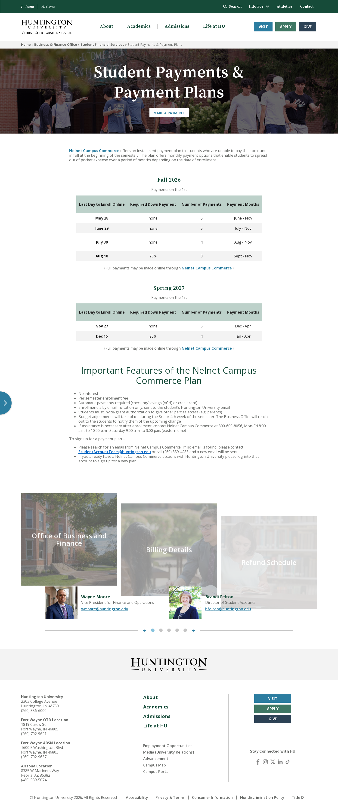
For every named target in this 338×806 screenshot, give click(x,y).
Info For (259, 6)
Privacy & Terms (170, 796)
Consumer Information (212, 796)
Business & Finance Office (55, 44)
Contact (306, 6)
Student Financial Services (102, 44)
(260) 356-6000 (34, 709)
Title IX (298, 796)
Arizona (48, 6)
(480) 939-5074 (34, 778)
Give (308, 26)
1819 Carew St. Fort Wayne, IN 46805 (39, 725)
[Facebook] (258, 760)
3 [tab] (169, 629)
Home (26, 44)
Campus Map (154, 763)
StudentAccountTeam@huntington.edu (114, 451)
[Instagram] (265, 760)
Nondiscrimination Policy (262, 796)
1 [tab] (153, 629)
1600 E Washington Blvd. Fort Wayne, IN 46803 (42, 749)
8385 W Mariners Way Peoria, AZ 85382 (40, 772)
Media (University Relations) (168, 751)
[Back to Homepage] (169, 662)
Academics (139, 26)
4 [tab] (177, 629)
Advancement (155, 757)
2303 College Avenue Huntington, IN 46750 (40, 702)
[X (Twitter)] (273, 760)
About (106, 26)
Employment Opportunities (167, 744)
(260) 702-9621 (34, 732)
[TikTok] (287, 760)
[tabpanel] (107, 601)
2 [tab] (161, 629)
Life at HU (214, 26)
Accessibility (137, 796)
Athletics (285, 6)
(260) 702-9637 (34, 755)
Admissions (176, 26)
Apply (285, 26)
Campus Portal (156, 770)
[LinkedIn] (280, 760)
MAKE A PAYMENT (169, 113)
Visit (263, 26)
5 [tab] (185, 629)
